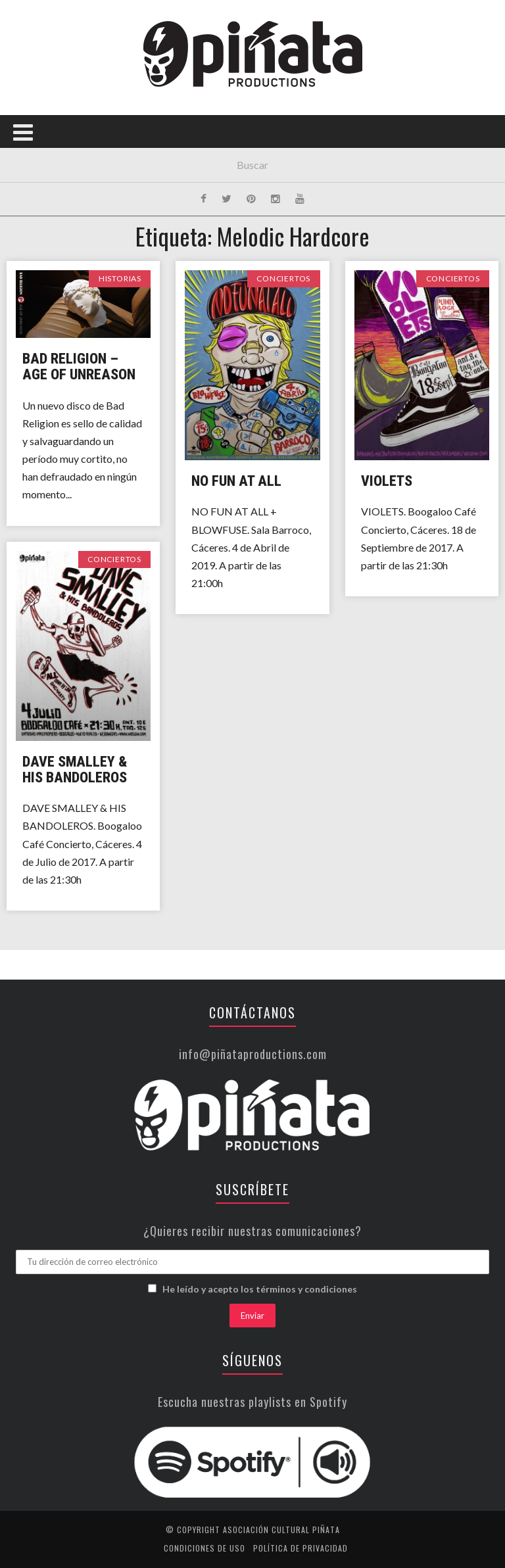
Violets (386, 481)
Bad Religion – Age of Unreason (78, 366)
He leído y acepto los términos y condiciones (259, 1289)
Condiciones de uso (204, 1548)
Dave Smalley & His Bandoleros (75, 769)
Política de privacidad (300, 1548)
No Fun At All (236, 481)
